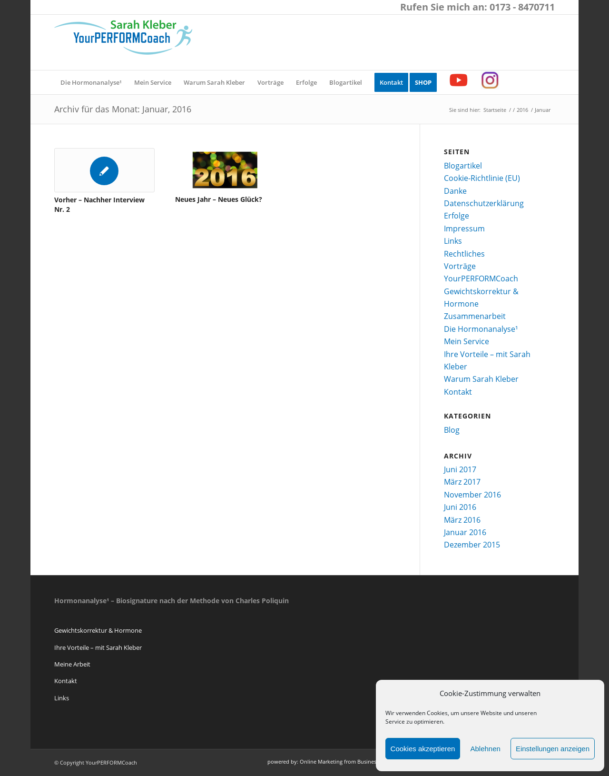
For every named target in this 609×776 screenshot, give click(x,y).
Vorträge (460, 266)
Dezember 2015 (472, 544)
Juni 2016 (460, 507)
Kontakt (458, 392)
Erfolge (456, 215)
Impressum (464, 228)
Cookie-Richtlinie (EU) (482, 178)
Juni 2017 (460, 469)
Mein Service (466, 341)
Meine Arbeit (72, 664)
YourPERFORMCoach (481, 278)
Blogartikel (463, 165)
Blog (452, 430)
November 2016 (472, 494)
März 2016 (462, 520)
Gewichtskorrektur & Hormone (98, 630)
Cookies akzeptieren (423, 749)
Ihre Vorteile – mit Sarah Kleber (98, 647)
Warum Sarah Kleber (481, 379)
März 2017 (462, 482)
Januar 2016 (465, 532)
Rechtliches (464, 254)
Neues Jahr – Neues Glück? (218, 199)
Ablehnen (485, 749)
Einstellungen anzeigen (552, 749)
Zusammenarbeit (475, 316)
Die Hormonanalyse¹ (481, 329)
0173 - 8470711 (522, 6)
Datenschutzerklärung (484, 203)
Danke (455, 191)
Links (453, 241)
